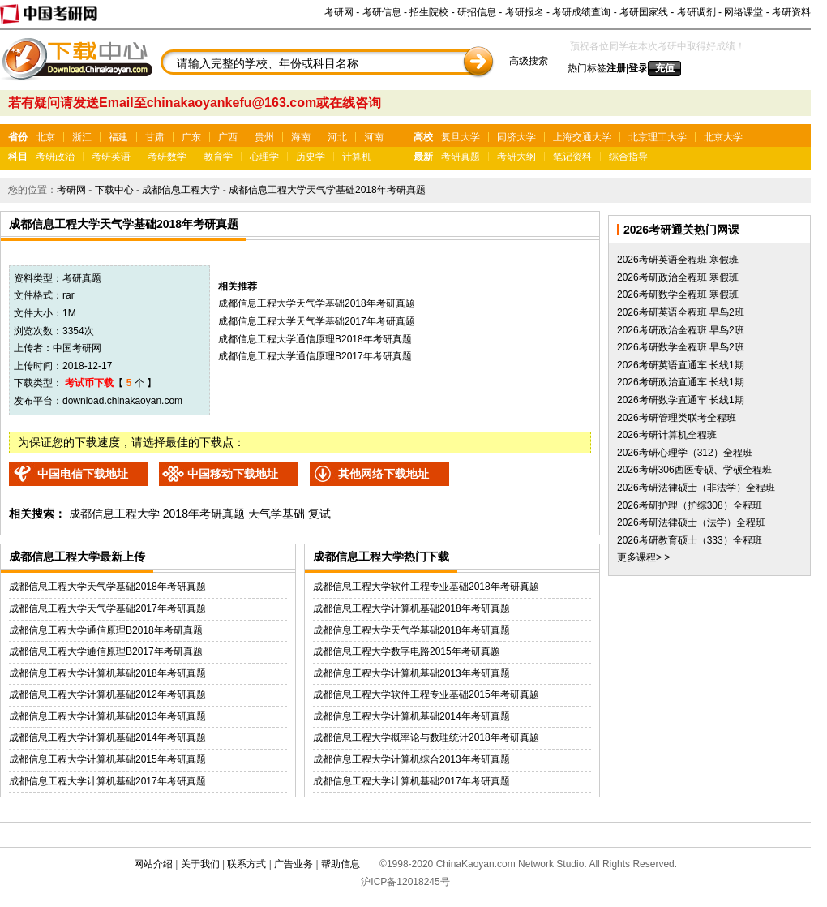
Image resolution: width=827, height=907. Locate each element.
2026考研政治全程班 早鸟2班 (680, 330)
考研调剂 (696, 12)
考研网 (339, 12)
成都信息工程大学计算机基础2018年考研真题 (107, 673)
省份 (18, 137)
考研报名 (524, 12)
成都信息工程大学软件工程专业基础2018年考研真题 (426, 586)
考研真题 (460, 156)
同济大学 (516, 137)
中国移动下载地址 (232, 473)
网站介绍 (153, 864)
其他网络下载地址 (383, 473)
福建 (118, 137)
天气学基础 (276, 513)
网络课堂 (743, 12)
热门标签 (587, 68)
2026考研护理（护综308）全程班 (689, 505)
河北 (337, 137)
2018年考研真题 (204, 513)
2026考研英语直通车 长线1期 (680, 365)
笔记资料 (572, 156)
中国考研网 (77, 348)
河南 (374, 137)
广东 (191, 137)
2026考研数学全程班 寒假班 (678, 294)
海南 (301, 137)
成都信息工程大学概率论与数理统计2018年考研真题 (426, 737)
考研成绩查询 (581, 12)
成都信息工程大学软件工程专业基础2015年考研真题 (426, 694)
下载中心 (114, 190)
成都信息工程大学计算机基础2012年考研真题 (107, 694)
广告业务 (293, 864)
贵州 (264, 137)
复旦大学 (460, 137)
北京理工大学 (657, 137)
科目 (18, 156)
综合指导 (628, 156)
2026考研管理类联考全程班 (676, 417)
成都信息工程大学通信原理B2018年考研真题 (315, 339)
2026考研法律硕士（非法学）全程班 (696, 487)
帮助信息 (340, 864)
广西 (228, 137)
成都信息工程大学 (181, 190)
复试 (319, 513)
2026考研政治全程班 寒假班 (678, 277)
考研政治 (55, 156)
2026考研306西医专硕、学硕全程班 (694, 469)
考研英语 (111, 156)
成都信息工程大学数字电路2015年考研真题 (406, 651)
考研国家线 (643, 12)
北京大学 (723, 137)
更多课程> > (643, 557)
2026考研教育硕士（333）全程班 (689, 540)
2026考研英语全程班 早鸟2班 (680, 312)
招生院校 (428, 12)
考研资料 (791, 12)
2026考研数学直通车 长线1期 (680, 400)
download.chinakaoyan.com (122, 400)
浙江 (82, 137)
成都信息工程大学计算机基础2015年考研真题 (107, 759)
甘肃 (155, 137)
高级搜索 (528, 61)
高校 (423, 137)
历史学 (310, 156)
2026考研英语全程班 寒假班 (678, 259)
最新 (423, 156)
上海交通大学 (582, 137)
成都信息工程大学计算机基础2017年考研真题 (107, 781)
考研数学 (167, 156)
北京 (45, 137)
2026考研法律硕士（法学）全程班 (691, 522)
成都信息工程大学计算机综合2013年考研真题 (411, 759)
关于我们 (200, 864)
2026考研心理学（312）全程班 (684, 452)
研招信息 (476, 12)
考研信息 (381, 12)
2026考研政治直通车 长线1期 (680, 382)
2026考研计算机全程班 (667, 435)
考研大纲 (516, 156)
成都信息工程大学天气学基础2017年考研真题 (316, 321)
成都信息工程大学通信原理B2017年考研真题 (315, 356)
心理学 (264, 156)
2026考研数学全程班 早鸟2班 (680, 347)
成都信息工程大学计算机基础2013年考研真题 (107, 716)
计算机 (356, 156)
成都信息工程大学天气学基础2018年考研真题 (327, 190)
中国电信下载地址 (82, 473)
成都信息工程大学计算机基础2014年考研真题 (107, 737)
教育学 (218, 156)
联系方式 (246, 864)
